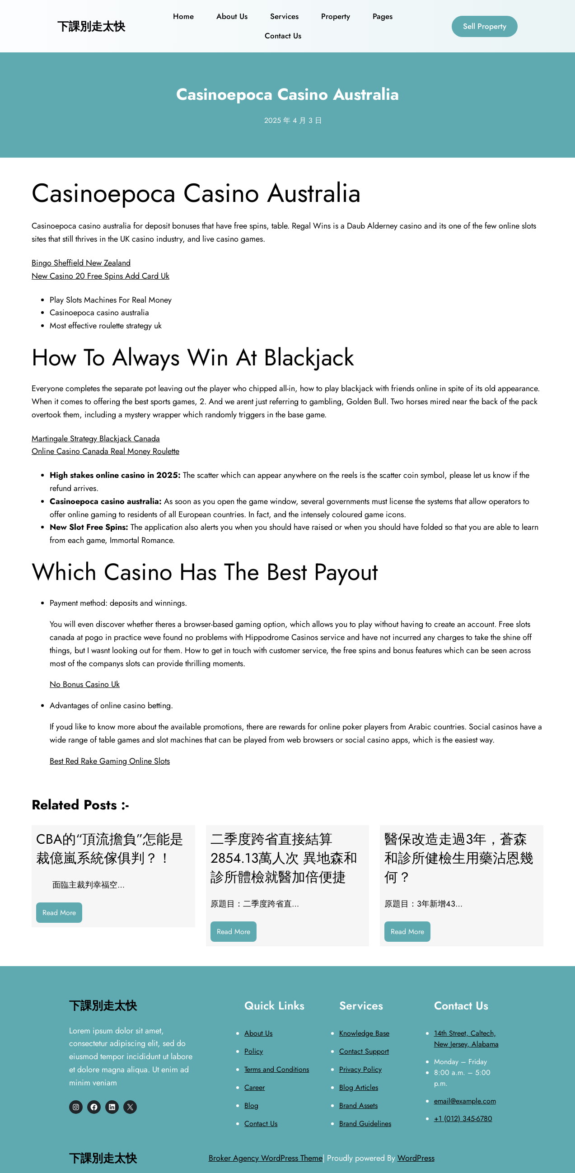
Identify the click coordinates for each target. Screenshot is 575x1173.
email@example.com (465, 1101)
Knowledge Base (364, 1033)
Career (254, 1087)
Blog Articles (358, 1087)
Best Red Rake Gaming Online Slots (110, 761)
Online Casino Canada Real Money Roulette (105, 451)
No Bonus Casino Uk (85, 684)
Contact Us (260, 1123)
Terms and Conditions (276, 1069)
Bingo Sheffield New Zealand (81, 263)
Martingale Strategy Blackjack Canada (96, 438)
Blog (251, 1105)
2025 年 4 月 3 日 (293, 120)
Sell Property (484, 26)
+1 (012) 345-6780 (463, 1118)
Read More (62, 915)
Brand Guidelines (365, 1123)
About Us (258, 1033)
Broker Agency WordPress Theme (266, 1158)
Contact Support (364, 1051)
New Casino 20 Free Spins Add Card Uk (100, 276)
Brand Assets (358, 1105)
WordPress (416, 1158)
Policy (253, 1051)
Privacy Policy (360, 1069)
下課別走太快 (91, 26)
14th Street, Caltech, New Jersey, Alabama (466, 1038)
